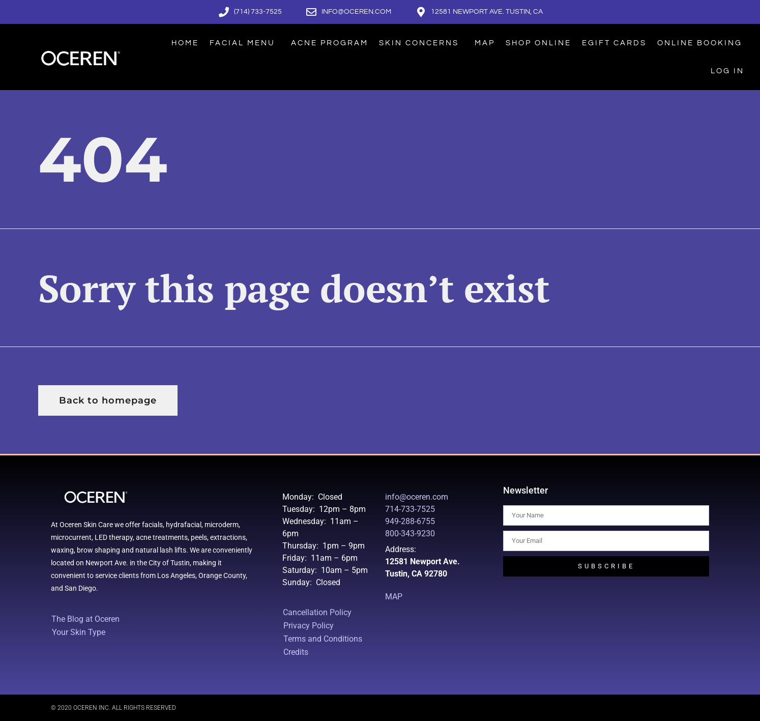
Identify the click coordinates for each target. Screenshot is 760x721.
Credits (295, 652)
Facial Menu (245, 43)
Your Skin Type (81, 632)
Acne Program (329, 43)
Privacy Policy (308, 625)
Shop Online (538, 43)
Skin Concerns (421, 43)
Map (485, 43)
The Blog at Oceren (85, 619)
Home (185, 43)
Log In (727, 71)
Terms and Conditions (322, 639)
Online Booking (699, 43)
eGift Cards (614, 43)
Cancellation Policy (317, 612)
